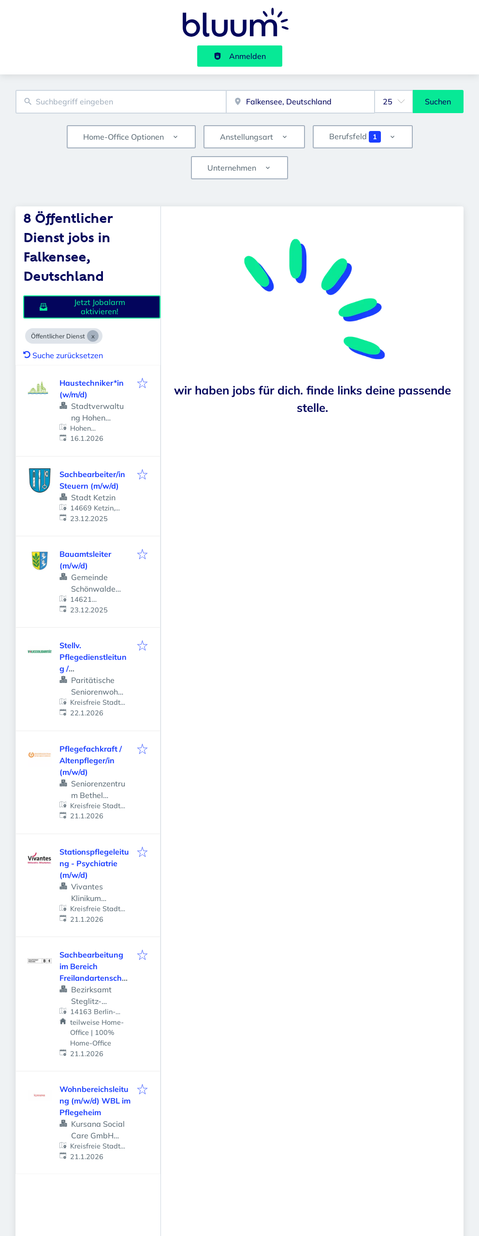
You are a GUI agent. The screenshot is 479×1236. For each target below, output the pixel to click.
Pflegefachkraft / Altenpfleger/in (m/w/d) (90, 760)
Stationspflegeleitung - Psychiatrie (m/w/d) (94, 863)
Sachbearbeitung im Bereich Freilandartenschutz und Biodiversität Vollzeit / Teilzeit (94, 978)
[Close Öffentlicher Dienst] (93, 336)
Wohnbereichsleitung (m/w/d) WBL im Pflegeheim (95, 1100)
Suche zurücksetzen (63, 355)
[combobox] (120, 102)
